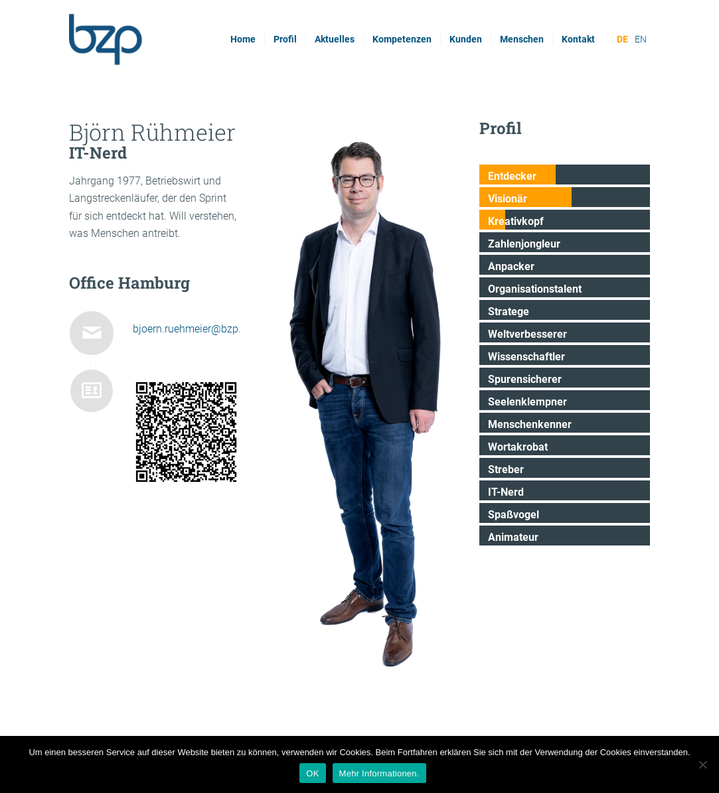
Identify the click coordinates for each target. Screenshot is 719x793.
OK (312, 773)
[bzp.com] (154, 39)
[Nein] (702, 764)
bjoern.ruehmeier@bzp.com (197, 329)
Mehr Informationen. (379, 773)
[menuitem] (243, 39)
